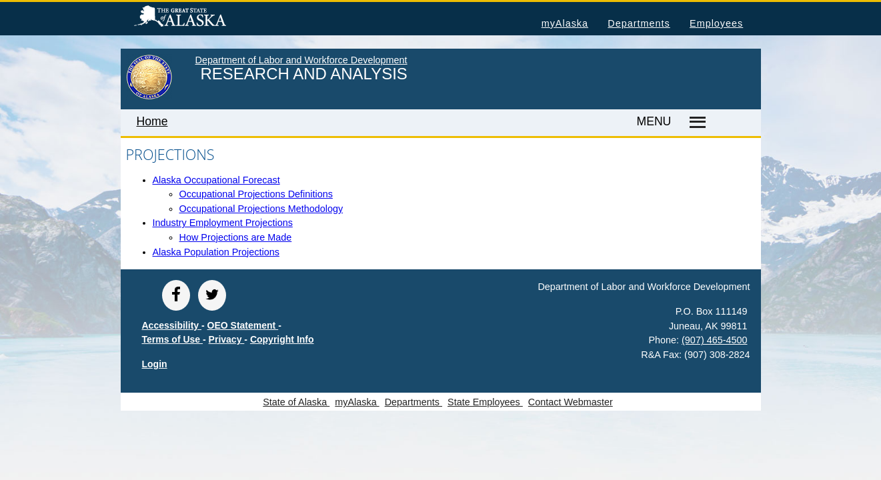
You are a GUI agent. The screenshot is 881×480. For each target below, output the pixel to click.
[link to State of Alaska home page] (149, 96)
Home (152, 121)
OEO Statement (243, 325)
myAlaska (565, 23)
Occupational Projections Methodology (261, 208)
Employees (716, 23)
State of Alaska (201, 18)
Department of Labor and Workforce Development (301, 60)
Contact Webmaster (570, 402)
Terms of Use (172, 339)
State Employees (485, 402)
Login (154, 364)
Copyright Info (282, 339)
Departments (639, 23)
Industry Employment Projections (223, 222)
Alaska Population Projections (216, 252)
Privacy (227, 339)
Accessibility (172, 325)
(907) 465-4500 (714, 340)
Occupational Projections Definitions (256, 194)
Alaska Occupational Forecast (216, 180)
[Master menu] (695, 122)
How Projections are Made (235, 237)
